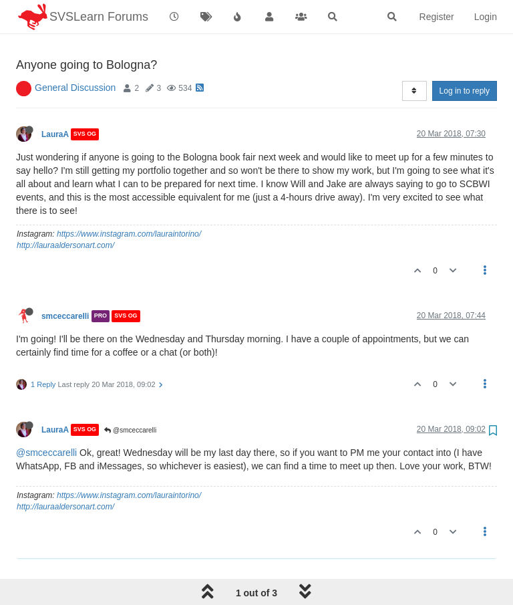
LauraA (55, 100)
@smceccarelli (130, 396)
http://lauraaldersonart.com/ (65, 211)
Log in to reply (465, 57)
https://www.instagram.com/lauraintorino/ (129, 200)
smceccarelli (65, 282)
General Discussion (75, 53)
